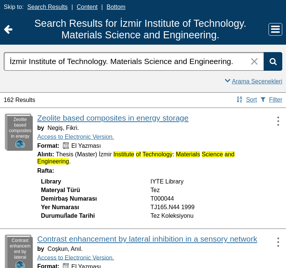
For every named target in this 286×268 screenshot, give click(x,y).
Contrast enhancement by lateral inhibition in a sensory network (147, 238)
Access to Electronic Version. (75, 137)
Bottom (116, 7)
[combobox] (134, 61)
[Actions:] (274, 121)
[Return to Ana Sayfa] (8, 29)
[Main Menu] (275, 29)
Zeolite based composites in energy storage (112, 118)
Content (87, 7)
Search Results (47, 7)
